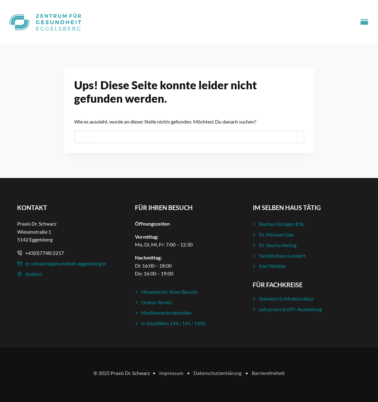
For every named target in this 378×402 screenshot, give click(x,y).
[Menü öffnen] (364, 21)
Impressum (171, 373)
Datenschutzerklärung (218, 373)
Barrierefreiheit (268, 373)
